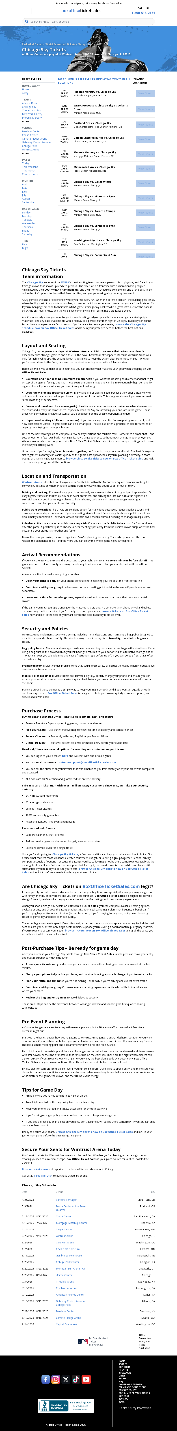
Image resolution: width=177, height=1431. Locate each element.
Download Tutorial (131, 1384)
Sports (122, 1364)
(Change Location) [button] (140, 80)
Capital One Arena (66, 1324)
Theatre (123, 1370)
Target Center (64, 1229)
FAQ (120, 1381)
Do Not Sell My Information (134, 1408)
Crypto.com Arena (66, 1288)
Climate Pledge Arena (68, 1317)
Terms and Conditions (132, 1387)
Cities (121, 1375)
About (122, 1378)
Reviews (123, 1399)
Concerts (124, 1367)
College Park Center (67, 1262)
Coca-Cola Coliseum (68, 1249)
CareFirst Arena (65, 1242)
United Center (64, 1275)
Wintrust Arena (64, 1236)
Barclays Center (65, 1311)
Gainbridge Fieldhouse (69, 1255)
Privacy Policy (127, 1390)
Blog (121, 1401)
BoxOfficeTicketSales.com (111, 886)
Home (121, 1361)
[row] (106, 93)
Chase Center (64, 1216)
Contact (123, 1396)
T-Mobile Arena (65, 1281)
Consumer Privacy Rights (134, 1393)
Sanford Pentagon (66, 1199)
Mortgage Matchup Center (71, 1223)
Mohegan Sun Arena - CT (70, 1268)
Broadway (124, 1372)
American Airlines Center (70, 1294)
